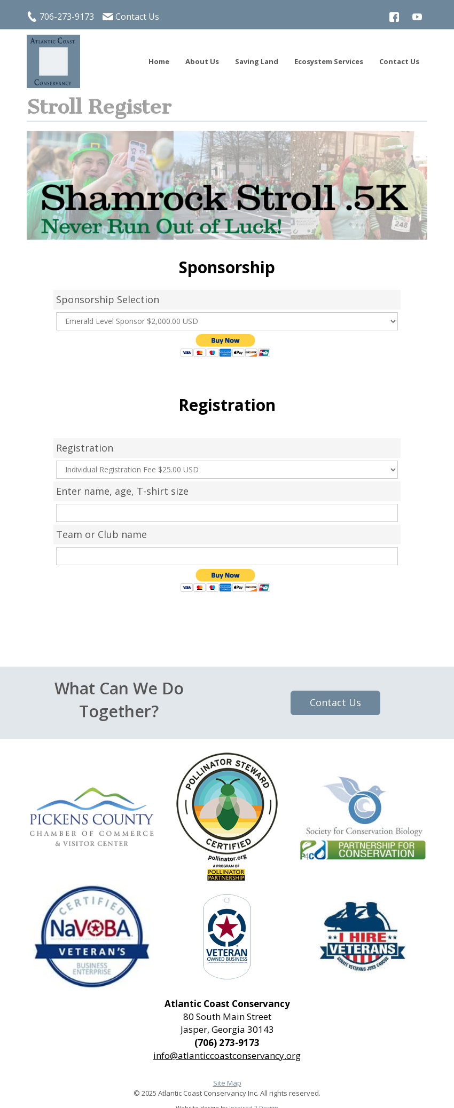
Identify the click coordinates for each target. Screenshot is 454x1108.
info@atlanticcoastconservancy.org (227, 1055)
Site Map (227, 1083)
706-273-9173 (67, 16)
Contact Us (137, 16)
